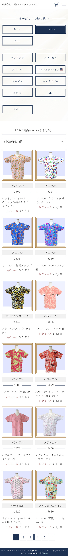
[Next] (52, 537)
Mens (17, 29)
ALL (17, 41)
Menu (64, 2)
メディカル (50, 57)
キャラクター (51, 81)
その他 (17, 93)
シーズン (17, 81)
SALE (17, 109)
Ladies (51, 29)
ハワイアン (17, 57)
